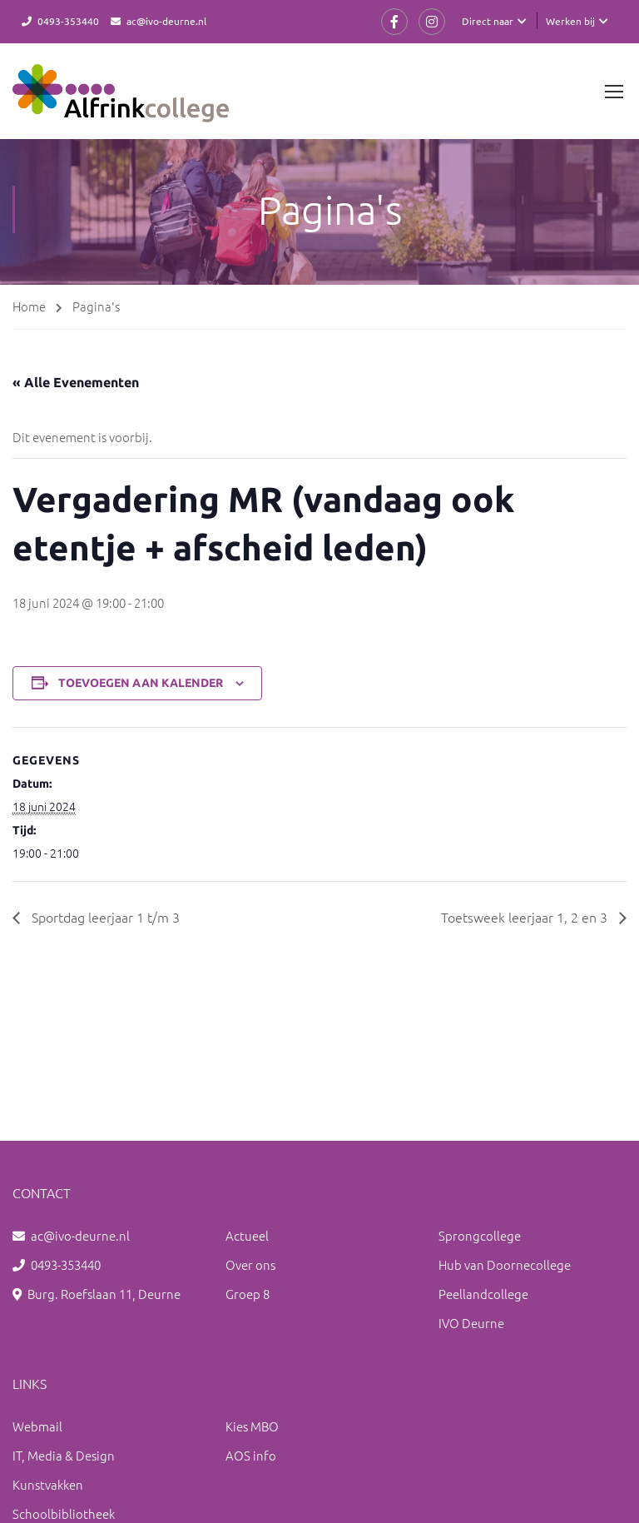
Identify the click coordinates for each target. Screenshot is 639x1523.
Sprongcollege (479, 1235)
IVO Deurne (471, 1322)
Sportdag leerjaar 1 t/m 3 (104, 917)
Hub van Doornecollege (504, 1264)
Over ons (250, 1264)
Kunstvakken (47, 1484)
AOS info (250, 1455)
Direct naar (487, 20)
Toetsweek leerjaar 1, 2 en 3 (526, 917)
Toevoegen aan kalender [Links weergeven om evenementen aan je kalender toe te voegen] (140, 682)
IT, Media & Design (63, 1455)
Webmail (37, 1426)
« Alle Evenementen (75, 382)
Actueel (247, 1235)
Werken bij (570, 20)
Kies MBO (252, 1426)
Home (29, 306)
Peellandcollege (483, 1293)
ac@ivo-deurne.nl (166, 20)
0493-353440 (68, 20)
